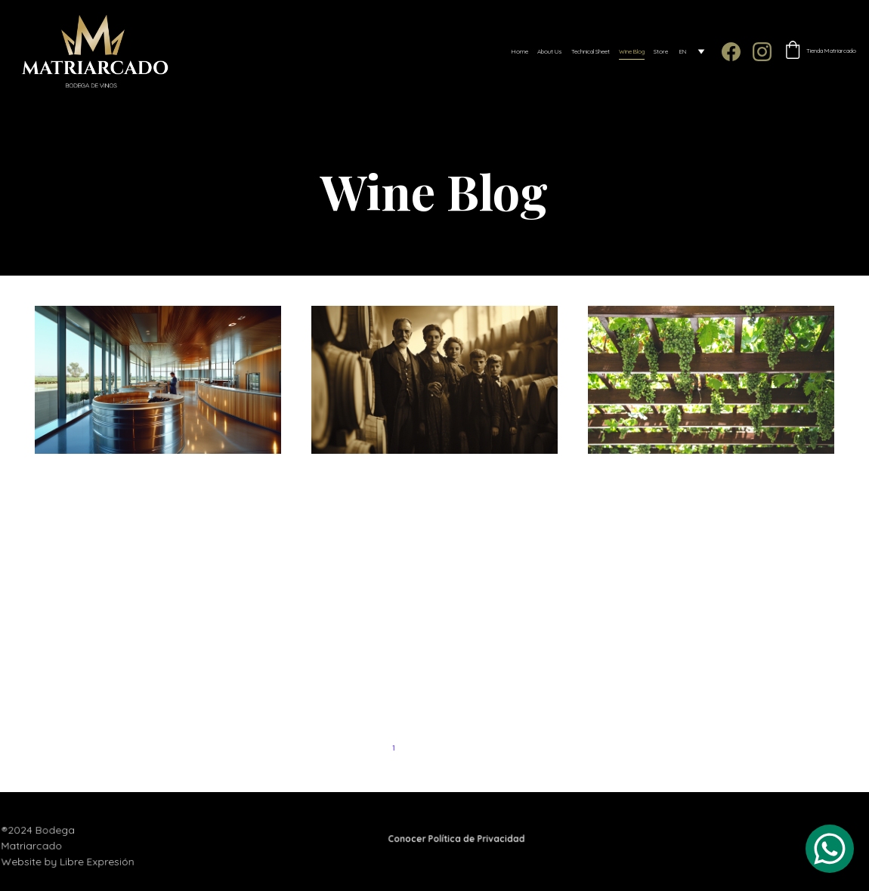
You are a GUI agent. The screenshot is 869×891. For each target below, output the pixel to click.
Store (661, 51)
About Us (549, 51)
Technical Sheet (590, 51)
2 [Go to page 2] (421, 748)
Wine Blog (632, 51)
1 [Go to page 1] (393, 748)
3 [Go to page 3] (448, 748)
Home (520, 51)
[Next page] (502, 748)
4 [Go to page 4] (475, 748)
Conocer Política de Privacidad (456, 839)
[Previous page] (366, 748)
